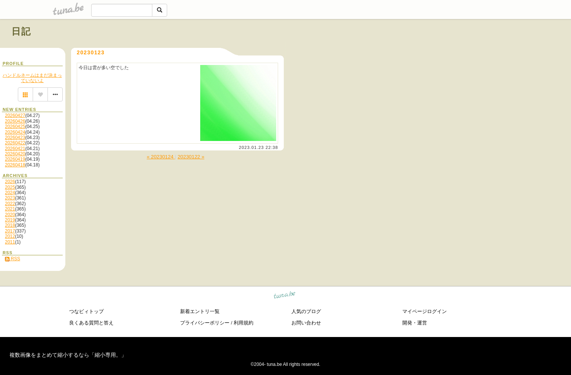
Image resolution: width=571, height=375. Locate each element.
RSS (12, 258)
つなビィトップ (86, 311)
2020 (10, 214)
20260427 (15, 115)
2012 (10, 236)
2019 (10, 220)
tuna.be (284, 296)
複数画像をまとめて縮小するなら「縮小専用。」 (68, 355)
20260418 (15, 165)
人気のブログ (306, 311)
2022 (10, 203)
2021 (10, 209)
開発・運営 (414, 323)
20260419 (15, 159)
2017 (10, 231)
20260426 (15, 121)
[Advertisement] (473, 49)
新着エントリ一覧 (200, 311)
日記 (21, 31)
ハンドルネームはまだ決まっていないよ (32, 78)
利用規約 (243, 323)
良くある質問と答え (91, 323)
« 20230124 (161, 157)
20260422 (15, 143)
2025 (10, 187)
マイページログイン (424, 311)
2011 (10, 242)
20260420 (15, 154)
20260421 (15, 148)
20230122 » (190, 157)
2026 (10, 181)
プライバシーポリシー (204, 323)
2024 (10, 192)
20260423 (15, 137)
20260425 (15, 126)
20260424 (15, 132)
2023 (10, 198)
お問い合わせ (306, 323)
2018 (10, 225)
